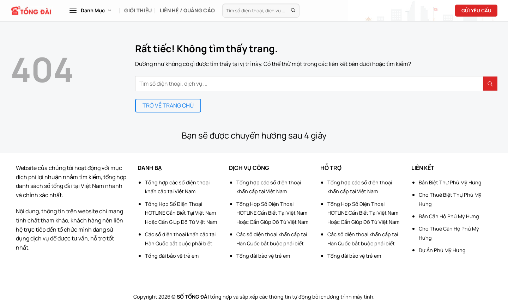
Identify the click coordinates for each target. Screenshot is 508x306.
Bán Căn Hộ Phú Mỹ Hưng (449, 216)
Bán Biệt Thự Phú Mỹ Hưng (450, 182)
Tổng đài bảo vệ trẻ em (172, 255)
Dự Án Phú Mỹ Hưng (442, 250)
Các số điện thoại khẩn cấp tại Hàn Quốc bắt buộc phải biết (180, 239)
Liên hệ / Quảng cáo (187, 10)
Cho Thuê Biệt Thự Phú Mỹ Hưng (450, 199)
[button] (90, 10)
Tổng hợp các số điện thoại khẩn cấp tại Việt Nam (177, 187)
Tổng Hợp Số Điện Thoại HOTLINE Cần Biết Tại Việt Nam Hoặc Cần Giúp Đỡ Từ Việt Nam (181, 213)
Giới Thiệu (138, 10)
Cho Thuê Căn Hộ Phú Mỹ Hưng (449, 233)
